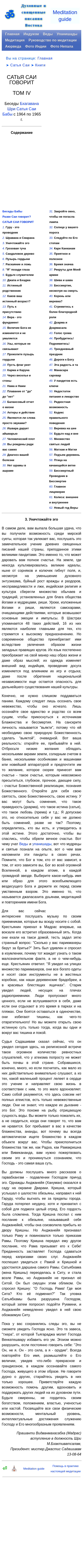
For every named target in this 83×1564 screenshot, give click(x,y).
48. (51, 370)
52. (51, 412)
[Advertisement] (63, 141)
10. (4, 280)
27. (4, 439)
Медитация (15, 40)
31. (51, 211)
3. (3, 243)
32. (51, 227)
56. (51, 449)
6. (3, 259)
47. (51, 364)
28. (4, 444)
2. (3, 237)
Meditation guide (33, 1468)
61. (51, 497)
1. (3, 227)
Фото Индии (35, 46)
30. (4, 465)
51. (51, 402)
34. (51, 248)
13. (4, 306)
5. (3, 253)
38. (51, 280)
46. (51, 359)
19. (4, 370)
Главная (12, 34)
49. (51, 380)
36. (51, 264)
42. (51, 322)
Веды (48, 34)
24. (4, 412)
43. (51, 333)
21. (4, 386)
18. (4, 364)
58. (51, 460)
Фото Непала (61, 46)
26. (4, 428)
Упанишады (67, 34)
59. (51, 470)
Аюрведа (13, 46)
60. (51, 486)
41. (51, 306)
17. (4, 354)
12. (4, 296)
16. (4, 343)
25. (4, 417)
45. (51, 349)
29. (4, 454)
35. (51, 253)
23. (4, 402)
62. (51, 507)
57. (51, 454)
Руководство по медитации (53, 40)
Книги (40, 65)
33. (51, 237)
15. (4, 327)
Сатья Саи (20, 65)
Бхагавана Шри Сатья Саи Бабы (20, 108)
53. (51, 428)
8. (3, 269)
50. (51, 391)
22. (4, 391)
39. (51, 285)
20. (4, 375)
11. (4, 285)
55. (51, 439)
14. (4, 317)
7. (3, 264)
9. (3, 275)
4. (3, 248)
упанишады (41, 844)
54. (51, 433)
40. (51, 296)
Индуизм (31, 34)
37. (51, 269)
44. (51, 338)
